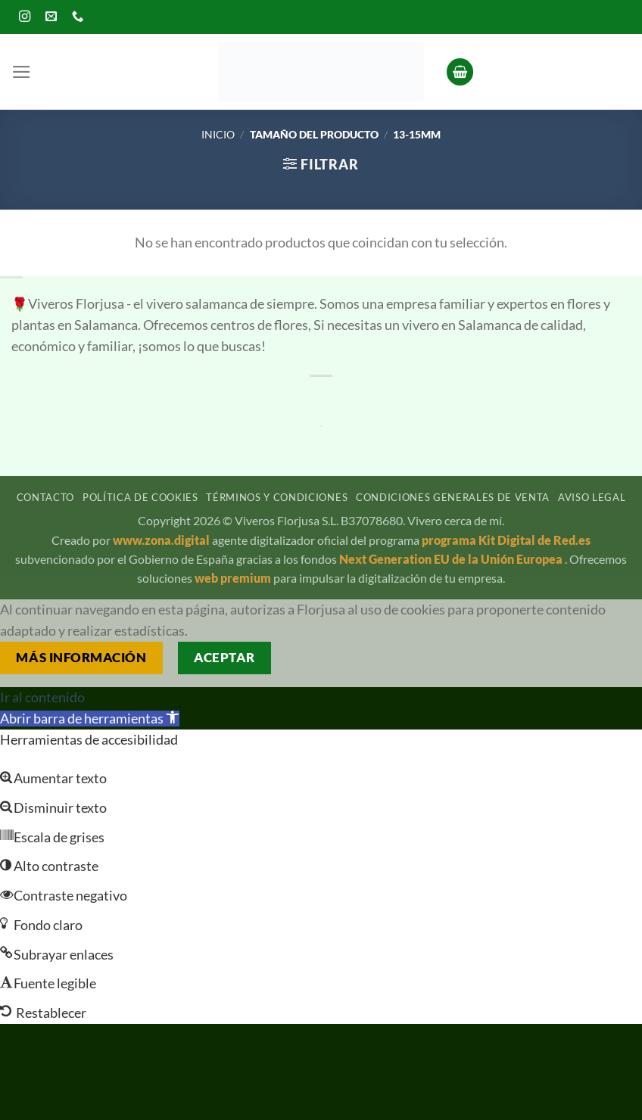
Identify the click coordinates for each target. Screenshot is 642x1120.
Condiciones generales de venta (453, 497)
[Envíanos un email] (51, 17)
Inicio (218, 134)
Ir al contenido (42, 697)
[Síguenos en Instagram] (25, 17)
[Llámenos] (78, 17)
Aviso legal (591, 497)
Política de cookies (140, 497)
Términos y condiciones (276, 497)
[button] (21, 72)
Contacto (45, 497)
